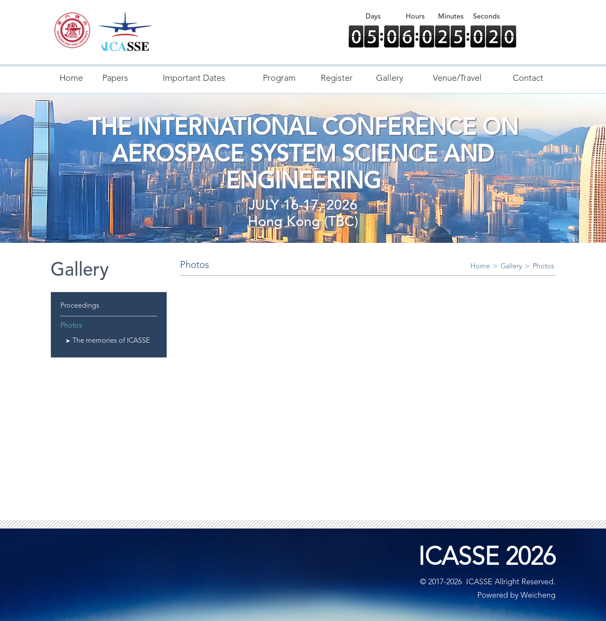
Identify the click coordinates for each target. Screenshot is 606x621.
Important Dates (194, 78)
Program (279, 78)
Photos (71, 325)
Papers (115, 78)
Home (71, 78)
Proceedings (79, 306)
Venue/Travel (457, 78)
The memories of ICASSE (111, 341)
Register (337, 78)
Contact (528, 78)
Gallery (389, 78)
